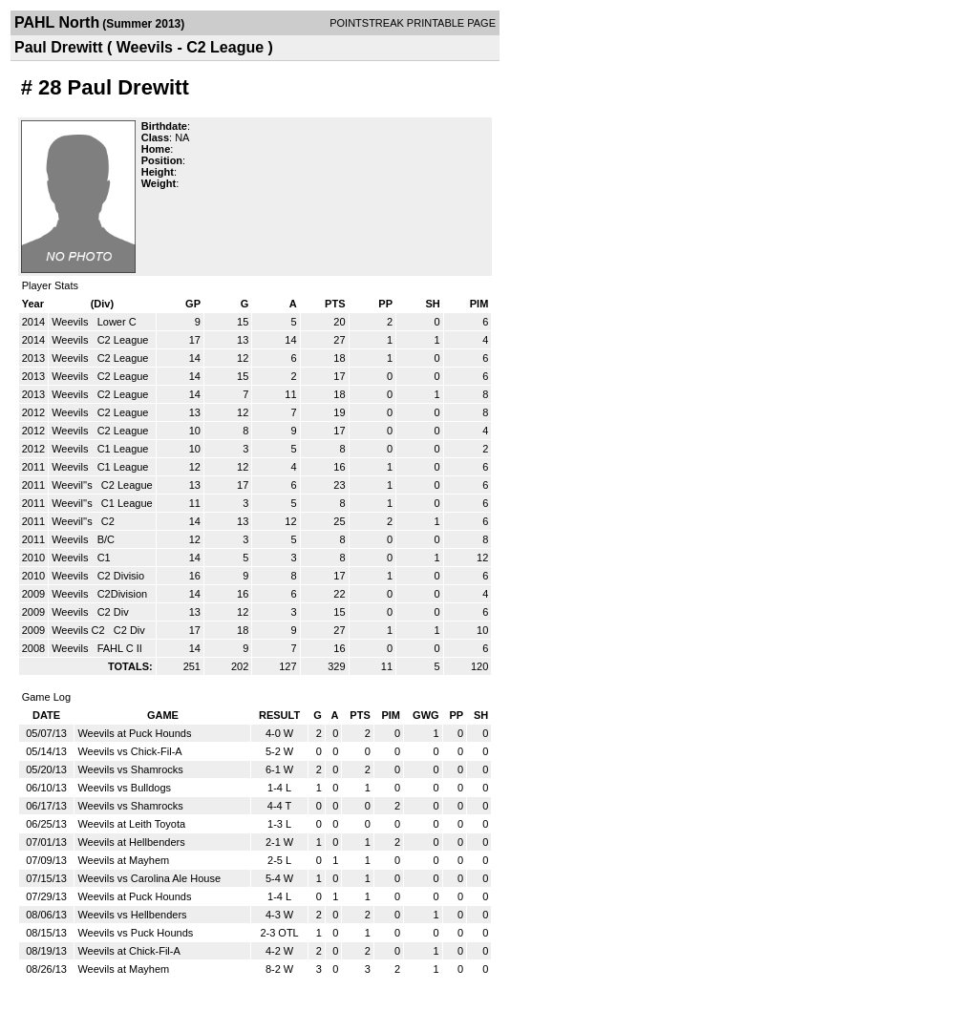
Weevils (71, 321)
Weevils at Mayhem (123, 860)
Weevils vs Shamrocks (129, 769)
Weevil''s (74, 485)
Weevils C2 (79, 630)
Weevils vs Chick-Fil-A (129, 751)
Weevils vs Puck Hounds (135, 932)
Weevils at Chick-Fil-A (128, 951)
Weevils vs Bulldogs (124, 787)
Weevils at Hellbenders (130, 842)
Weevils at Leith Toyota (131, 824)
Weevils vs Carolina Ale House (149, 878)
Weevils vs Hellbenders (131, 914)
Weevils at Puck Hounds (134, 733)
